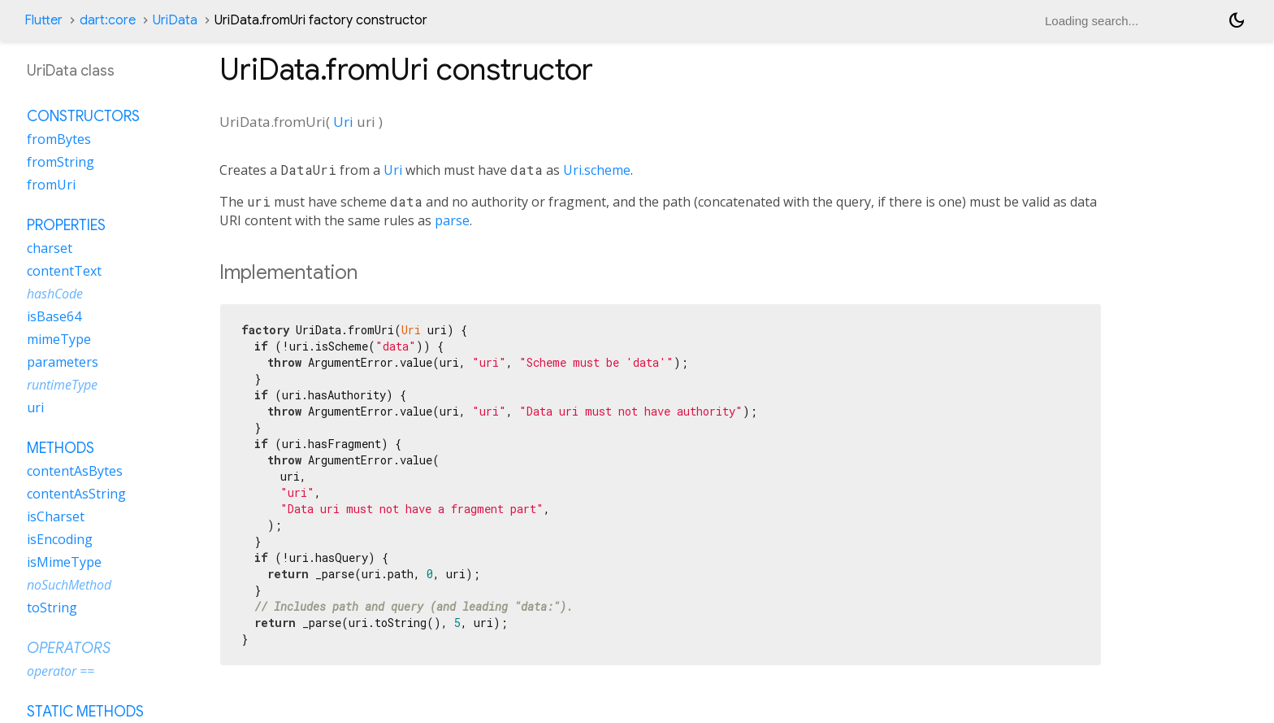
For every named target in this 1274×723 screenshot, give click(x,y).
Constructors (83, 116)
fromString (60, 162)
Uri (343, 121)
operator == (60, 671)
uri (35, 407)
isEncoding (60, 539)
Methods (60, 448)
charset (49, 248)
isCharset (55, 516)
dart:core (108, 20)
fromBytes (59, 139)
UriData (175, 20)
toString (52, 607)
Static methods (85, 712)
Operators (68, 648)
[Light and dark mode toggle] (1237, 20)
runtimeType (62, 385)
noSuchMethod (69, 585)
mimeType (59, 339)
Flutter (43, 20)
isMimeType (64, 562)
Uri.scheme (596, 170)
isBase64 (54, 316)
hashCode (55, 294)
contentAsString (76, 494)
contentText (64, 271)
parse (452, 220)
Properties (66, 225)
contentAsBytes (75, 471)
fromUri (51, 185)
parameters (62, 362)
